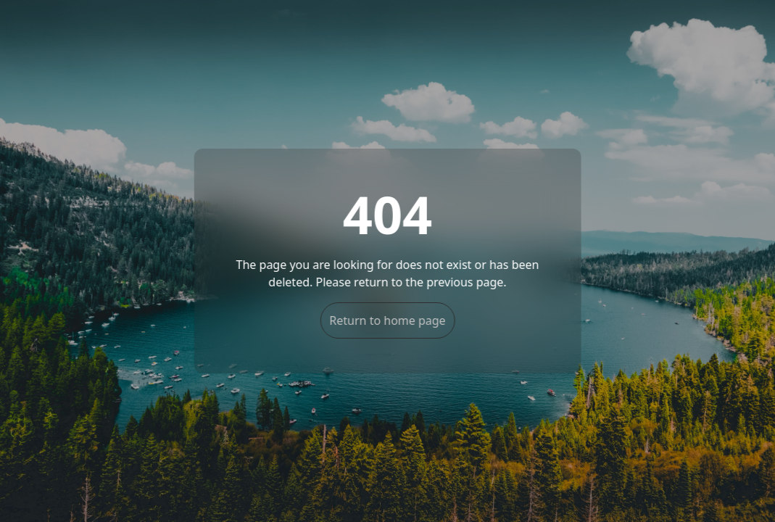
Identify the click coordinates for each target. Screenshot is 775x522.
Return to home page (387, 320)
